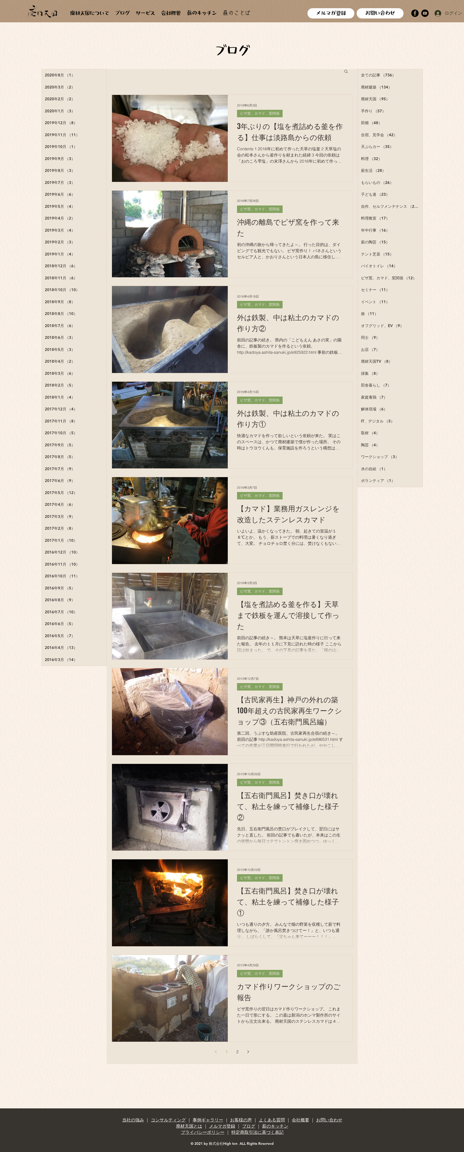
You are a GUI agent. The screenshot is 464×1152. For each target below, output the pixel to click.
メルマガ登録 (222, 1126)
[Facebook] (415, 13)
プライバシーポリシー (202, 1132)
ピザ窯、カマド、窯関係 (260, 113)
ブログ (248, 1126)
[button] (346, 71)
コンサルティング (168, 1120)
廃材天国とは (189, 1126)
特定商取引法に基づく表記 (257, 1132)
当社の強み (133, 1120)
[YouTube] (425, 13)
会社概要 (300, 1120)
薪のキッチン (275, 1126)
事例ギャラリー (208, 1120)
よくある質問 (272, 1120)
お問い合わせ (329, 1120)
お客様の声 (241, 1120)
